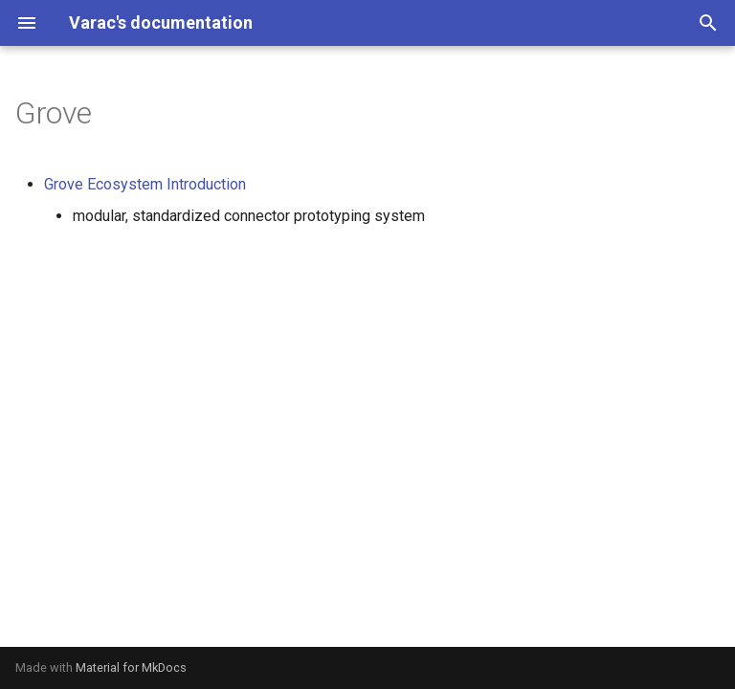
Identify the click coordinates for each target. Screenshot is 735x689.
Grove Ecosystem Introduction (145, 184)
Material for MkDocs (131, 667)
